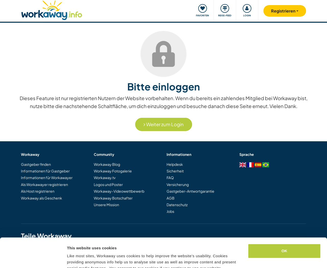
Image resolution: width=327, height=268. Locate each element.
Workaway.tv (104, 177)
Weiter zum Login (164, 124)
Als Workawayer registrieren (44, 184)
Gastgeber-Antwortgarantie (190, 191)
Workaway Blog (107, 164)
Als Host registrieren (37, 191)
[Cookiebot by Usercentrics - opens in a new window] (33, 258)
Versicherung (178, 184)
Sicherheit (175, 171)
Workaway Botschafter (113, 198)
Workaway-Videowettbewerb (119, 191)
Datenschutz (177, 204)
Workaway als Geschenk (41, 198)
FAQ (170, 177)
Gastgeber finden (36, 164)
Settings (74, 258)
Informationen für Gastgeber (45, 171)
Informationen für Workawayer (47, 177)
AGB (170, 198)
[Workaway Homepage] (52, 9)
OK (284, 226)
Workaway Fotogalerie (113, 171)
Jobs (170, 211)
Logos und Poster (108, 184)
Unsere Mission (106, 204)
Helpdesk (175, 164)
